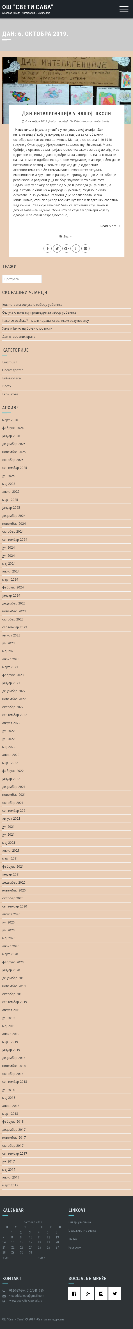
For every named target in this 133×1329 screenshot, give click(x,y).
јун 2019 (8, 1018)
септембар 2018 (14, 1081)
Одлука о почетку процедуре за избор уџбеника (39, 312)
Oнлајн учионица (80, 1222)
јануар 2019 (11, 1050)
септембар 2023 (14, 627)
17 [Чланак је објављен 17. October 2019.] (30, 1242)
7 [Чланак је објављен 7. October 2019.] (3, 1237)
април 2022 (10, 754)
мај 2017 (8, 1169)
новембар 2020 (14, 890)
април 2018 (10, 1105)
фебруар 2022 (13, 770)
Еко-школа (10, 394)
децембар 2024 (13, 515)
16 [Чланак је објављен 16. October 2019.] (21, 1242)
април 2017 (10, 1177)
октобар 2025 (12, 460)
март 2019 (10, 1041)
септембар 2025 (14, 467)
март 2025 (10, 499)
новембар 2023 (14, 611)
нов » (41, 1257)
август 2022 (11, 723)
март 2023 (10, 667)
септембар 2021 (14, 810)
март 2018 (10, 1113)
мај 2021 (8, 842)
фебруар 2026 (13, 428)
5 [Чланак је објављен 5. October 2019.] (47, 1232)
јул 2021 (8, 826)
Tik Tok (73, 1239)
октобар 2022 (12, 707)
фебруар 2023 (13, 675)
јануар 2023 (11, 683)
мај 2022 (8, 747)
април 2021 (10, 850)
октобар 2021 (12, 802)
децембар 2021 (13, 786)
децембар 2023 (13, 603)
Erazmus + (10, 362)
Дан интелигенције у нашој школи (66, 113)
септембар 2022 (14, 715)
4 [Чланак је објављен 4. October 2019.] (38, 1232)
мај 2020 (8, 938)
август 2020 (11, 914)
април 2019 (10, 1034)
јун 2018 (8, 1089)
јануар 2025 (11, 507)
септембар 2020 (14, 906)
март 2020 (10, 954)
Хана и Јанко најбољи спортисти (27, 328)
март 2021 (10, 858)
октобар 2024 (12, 531)
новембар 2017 (14, 1137)
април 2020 (10, 946)
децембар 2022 (13, 691)
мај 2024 (8, 563)
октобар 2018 (12, 1073)
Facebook (75, 1247)
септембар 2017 (14, 1153)
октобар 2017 (12, 1145)
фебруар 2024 (13, 587)
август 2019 (11, 1010)
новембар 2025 (14, 452)
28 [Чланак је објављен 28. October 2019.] (4, 1252)
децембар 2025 (13, 444)
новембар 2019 (14, 986)
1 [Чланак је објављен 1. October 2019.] (12, 1232)
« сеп (5, 1257)
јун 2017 (8, 1161)
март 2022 (10, 763)
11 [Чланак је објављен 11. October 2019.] (39, 1237)
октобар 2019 (12, 994)
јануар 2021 (11, 874)
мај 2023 (8, 651)
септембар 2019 (14, 1002)
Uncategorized (12, 370)
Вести (67, 236)
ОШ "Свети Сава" (27, 7)
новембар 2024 (14, 523)
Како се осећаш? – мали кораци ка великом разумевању (45, 320)
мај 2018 (8, 1097)
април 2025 (10, 491)
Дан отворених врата (18, 336)
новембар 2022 (14, 699)
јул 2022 (8, 731)
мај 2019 (8, 1026)
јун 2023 (8, 643)
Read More (110, 226)
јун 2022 (8, 739)
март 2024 (10, 579)
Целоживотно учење (82, 1230)
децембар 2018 (13, 1057)
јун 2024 (8, 555)
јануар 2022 (11, 779)
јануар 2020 (11, 970)
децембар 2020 (13, 882)
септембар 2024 (14, 539)
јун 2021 (8, 834)
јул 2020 (8, 922)
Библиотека (11, 378)
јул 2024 (8, 547)
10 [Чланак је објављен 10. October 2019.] (30, 1237)
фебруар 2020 (13, 962)
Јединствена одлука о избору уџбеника (32, 304)
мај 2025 (8, 483)
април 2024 (10, 571)
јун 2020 (8, 930)
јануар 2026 (11, 436)
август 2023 (11, 635)
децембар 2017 (13, 1129)
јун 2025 (8, 476)
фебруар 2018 (13, 1121)
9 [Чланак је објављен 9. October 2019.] (21, 1237)
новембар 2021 (14, 794)
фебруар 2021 (13, 866)
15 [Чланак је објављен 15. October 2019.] (12, 1242)
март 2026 (10, 420)
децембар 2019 (13, 978)
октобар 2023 (12, 619)
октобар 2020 (12, 898)
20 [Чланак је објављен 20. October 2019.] (57, 1242)
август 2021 (11, 818)
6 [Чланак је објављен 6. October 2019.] (56, 1232)
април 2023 (10, 659)
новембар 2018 (14, 1066)
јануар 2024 (11, 595)
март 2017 (10, 1185)
